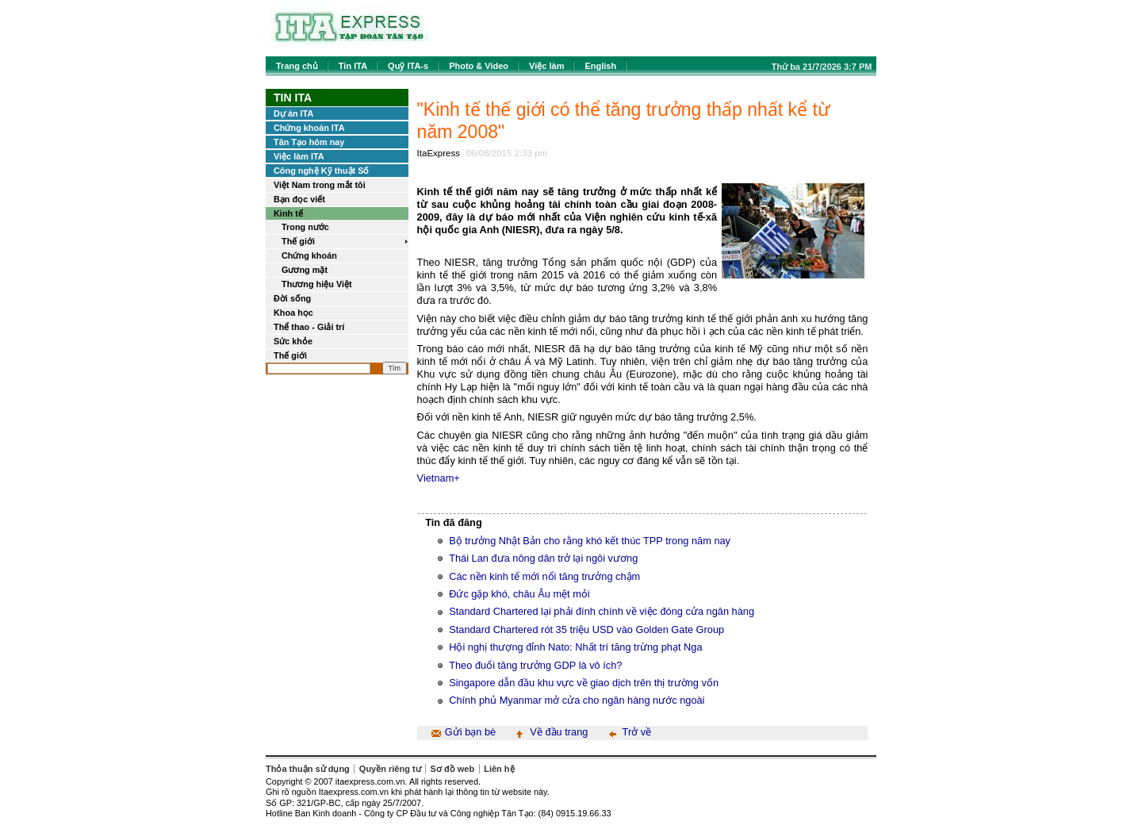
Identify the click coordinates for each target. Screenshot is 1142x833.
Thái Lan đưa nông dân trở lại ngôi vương (543, 558)
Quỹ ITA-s (408, 66)
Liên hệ (499, 769)
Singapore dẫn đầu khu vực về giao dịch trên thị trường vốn (584, 683)
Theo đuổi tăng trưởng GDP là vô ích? (535, 665)
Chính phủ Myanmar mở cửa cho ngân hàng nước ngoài (576, 700)
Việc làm (546, 66)
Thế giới (298, 241)
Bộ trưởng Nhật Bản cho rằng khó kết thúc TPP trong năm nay (589, 541)
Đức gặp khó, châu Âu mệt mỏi (519, 594)
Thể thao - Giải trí (309, 327)
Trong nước (305, 227)
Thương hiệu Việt (317, 284)
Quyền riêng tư (390, 769)
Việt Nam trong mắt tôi (320, 185)
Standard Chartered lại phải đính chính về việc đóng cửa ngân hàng (601, 611)
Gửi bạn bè (470, 732)
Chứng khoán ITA (309, 127)
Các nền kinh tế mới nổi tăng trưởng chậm (544, 576)
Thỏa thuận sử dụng (308, 769)
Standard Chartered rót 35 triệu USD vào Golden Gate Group (586, 629)
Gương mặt (305, 269)
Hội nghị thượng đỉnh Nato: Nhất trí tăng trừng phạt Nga (575, 647)
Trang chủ (297, 66)
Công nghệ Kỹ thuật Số (321, 170)
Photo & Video (478, 66)
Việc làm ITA (299, 156)
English (600, 66)
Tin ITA (353, 66)
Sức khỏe (293, 341)
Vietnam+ (438, 478)
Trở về (637, 732)
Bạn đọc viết (299, 199)
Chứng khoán (309, 255)
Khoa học (293, 312)
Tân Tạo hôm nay (309, 142)
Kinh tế (288, 213)
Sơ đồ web (453, 769)
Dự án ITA (293, 113)
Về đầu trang (559, 732)
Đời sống (292, 298)
